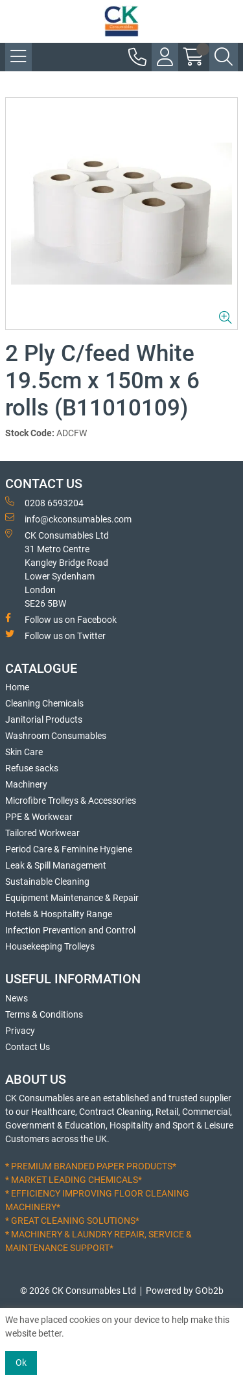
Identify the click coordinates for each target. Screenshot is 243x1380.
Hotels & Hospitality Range (58, 914)
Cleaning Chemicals (44, 703)
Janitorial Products (43, 719)
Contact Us (27, 1047)
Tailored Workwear (42, 833)
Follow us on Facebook (61, 619)
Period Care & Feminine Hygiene (68, 849)
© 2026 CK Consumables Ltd (78, 1290)
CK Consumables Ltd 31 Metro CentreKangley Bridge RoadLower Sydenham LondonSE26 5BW (57, 569)
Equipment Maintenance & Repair (72, 898)
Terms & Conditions (44, 1014)
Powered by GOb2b (185, 1290)
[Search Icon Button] (223, 57)
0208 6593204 (44, 502)
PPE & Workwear (39, 817)
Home (17, 687)
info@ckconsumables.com (68, 518)
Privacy (20, 1030)
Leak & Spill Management (55, 865)
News (16, 998)
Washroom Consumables (55, 736)
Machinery (26, 784)
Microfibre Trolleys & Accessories (70, 800)
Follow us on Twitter (55, 635)
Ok (21, 1362)
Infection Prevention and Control (70, 930)
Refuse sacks (31, 768)
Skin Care (24, 752)
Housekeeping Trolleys (50, 946)
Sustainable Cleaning (47, 881)
